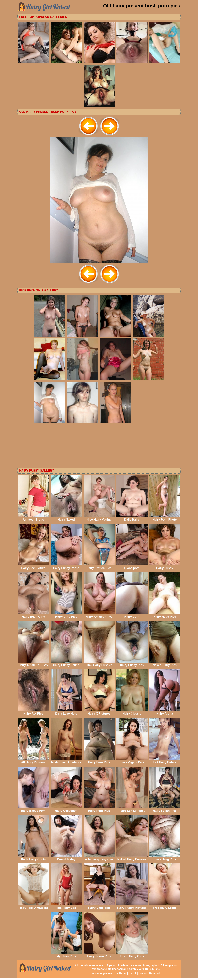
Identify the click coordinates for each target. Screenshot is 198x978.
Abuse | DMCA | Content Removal (139, 973)
